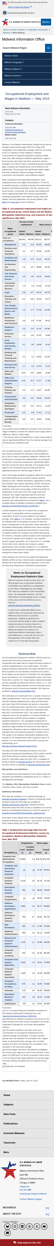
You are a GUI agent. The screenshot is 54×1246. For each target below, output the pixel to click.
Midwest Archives (12, 75)
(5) (4, 1066)
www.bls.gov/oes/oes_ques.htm (15, 805)
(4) (4, 1050)
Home (7, 1095)
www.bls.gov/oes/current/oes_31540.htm (19, 1016)
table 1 (42, 500)
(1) (4, 429)
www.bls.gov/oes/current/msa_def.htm (24, 605)
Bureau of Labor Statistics (14, 29)
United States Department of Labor (18, 12)
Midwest (6, 32)
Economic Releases (14, 1133)
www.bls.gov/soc (25, 762)
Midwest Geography (13, 62)
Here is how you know (18, 7)
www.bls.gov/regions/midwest (15, 132)
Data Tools (9, 1114)
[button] (47, 1208)
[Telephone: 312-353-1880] (36, 1188)
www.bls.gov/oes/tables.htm (23, 691)
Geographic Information (38, 29)
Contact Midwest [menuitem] (12, 82)
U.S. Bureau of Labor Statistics (25, 22)
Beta (6, 1152)
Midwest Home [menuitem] (11, 55)
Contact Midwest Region (31, 1199)
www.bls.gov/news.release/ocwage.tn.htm (19, 746)
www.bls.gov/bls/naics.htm (39, 765)
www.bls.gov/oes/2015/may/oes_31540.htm (20, 506)
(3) (4, 1030)
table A (5, 202)
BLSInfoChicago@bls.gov (14, 130)
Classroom (9, 1142)
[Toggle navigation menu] (46, 22)
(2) (4, 1019)
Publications (11, 1123)
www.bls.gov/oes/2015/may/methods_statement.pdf (23, 813)
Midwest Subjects (12, 69)
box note (15, 202)
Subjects (8, 1104)
